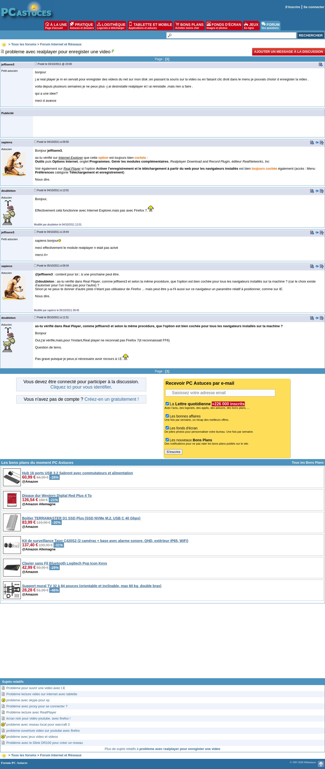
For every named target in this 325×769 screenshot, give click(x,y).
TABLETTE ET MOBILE (150, 25)
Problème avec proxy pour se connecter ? (37, 706)
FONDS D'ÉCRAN (224, 25)
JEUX (251, 25)
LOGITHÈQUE (111, 25)
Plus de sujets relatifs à (162, 749)
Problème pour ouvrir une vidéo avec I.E (35, 688)
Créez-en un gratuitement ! (112, 399)
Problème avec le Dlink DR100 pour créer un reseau (44, 743)
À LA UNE (56, 25)
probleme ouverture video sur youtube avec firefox (43, 730)
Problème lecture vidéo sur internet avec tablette (41, 694)
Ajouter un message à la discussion (288, 52)
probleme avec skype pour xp (28, 700)
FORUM (271, 25)
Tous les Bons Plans (308, 462)
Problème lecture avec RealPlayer (31, 712)
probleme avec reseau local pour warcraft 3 (38, 724)
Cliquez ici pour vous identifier (80, 387)
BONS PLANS (189, 25)
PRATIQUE (82, 25)
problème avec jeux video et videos (32, 737)
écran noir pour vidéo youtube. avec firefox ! (38, 718)
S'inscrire (292, 7)
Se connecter (313, 7)
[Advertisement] (162, 642)
